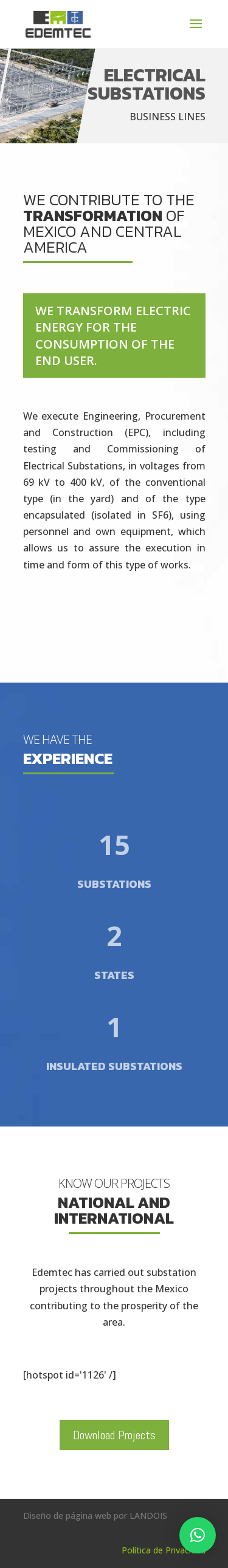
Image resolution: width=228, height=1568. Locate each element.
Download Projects (114, 1435)
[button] (197, 1535)
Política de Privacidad (164, 1550)
